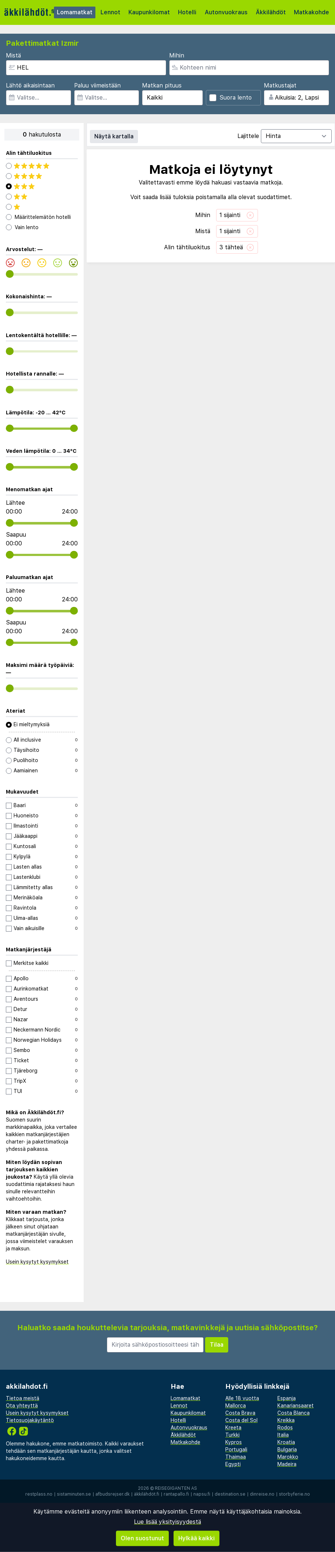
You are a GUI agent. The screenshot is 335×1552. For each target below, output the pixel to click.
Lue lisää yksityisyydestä (167, 1521)
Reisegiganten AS (176, 1488)
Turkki (232, 1435)
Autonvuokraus (226, 12)
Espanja (286, 1398)
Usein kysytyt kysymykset (37, 1262)
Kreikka (286, 1420)
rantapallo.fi (176, 1494)
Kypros (233, 1442)
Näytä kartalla (114, 136)
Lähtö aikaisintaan (30, 85)
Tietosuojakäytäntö (30, 1420)
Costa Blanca (293, 1413)
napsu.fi (201, 1494)
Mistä (13, 55)
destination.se (230, 1494)
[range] (10, 274)
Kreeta (233, 1427)
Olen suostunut (142, 1538)
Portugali (236, 1449)
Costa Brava (240, 1413)
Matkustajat (280, 85)
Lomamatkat (74, 12)
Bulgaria (287, 1449)
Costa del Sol (241, 1420)
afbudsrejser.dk (112, 1494)
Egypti (233, 1464)
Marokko (287, 1457)
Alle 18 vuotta (242, 1398)
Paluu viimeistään (97, 85)
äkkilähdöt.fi (146, 1494)
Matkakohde (311, 12)
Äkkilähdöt (271, 12)
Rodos (285, 1427)
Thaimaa (235, 1457)
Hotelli (187, 12)
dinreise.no (262, 1494)
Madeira (286, 1464)
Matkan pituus (162, 85)
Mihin (176, 55)
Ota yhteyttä (22, 1406)
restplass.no (38, 1494)
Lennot (110, 12)
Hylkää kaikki (196, 1538)
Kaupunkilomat (149, 12)
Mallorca (235, 1406)
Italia (283, 1435)
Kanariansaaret (295, 1406)
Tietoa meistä (22, 1398)
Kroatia (286, 1442)
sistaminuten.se (74, 1494)
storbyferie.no (294, 1494)
